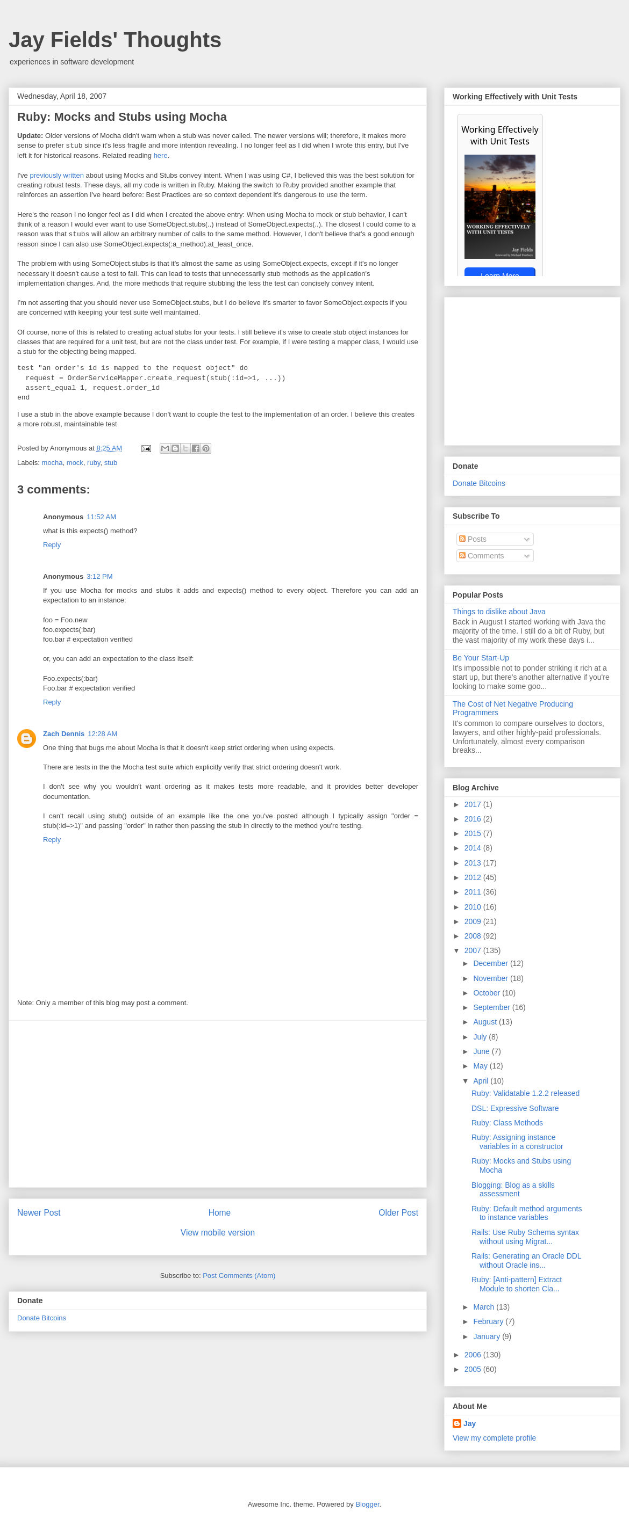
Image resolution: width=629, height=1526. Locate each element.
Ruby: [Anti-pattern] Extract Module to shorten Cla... (516, 1284)
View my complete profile (494, 1438)
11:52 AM (101, 517)
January (487, 1336)
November (491, 978)
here (161, 155)
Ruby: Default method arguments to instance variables (526, 1213)
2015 (473, 833)
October (487, 993)
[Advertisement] (218, 1104)
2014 (473, 848)
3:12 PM (99, 576)
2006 (473, 1354)
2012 (473, 877)
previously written (56, 175)
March (484, 1307)
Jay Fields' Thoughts (115, 40)
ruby (93, 463)
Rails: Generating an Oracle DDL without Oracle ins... (526, 1260)
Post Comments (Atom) (239, 1275)
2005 (473, 1369)
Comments (481, 555)
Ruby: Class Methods (507, 1122)
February (489, 1321)
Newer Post (39, 1212)
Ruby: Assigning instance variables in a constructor (517, 1142)
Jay (469, 1423)
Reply (52, 545)
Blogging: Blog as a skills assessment (513, 1189)
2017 (473, 804)
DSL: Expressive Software (515, 1108)
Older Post (398, 1212)
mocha (52, 463)
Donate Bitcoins (41, 1318)
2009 (473, 921)
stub (111, 463)
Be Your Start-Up (481, 657)
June (482, 1051)
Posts (473, 539)
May (481, 1066)
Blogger (367, 1504)
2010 (473, 907)
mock (75, 463)
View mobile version (218, 1232)
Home (220, 1212)
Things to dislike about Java (499, 611)
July (481, 1037)
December (491, 963)
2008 (473, 936)
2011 (473, 892)
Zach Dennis (63, 734)
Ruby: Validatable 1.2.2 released (525, 1093)
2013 (473, 863)
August (485, 1022)
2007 (473, 950)
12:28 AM (102, 734)
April (481, 1081)
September (492, 1007)
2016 (473, 819)
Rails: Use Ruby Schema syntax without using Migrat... (525, 1237)
